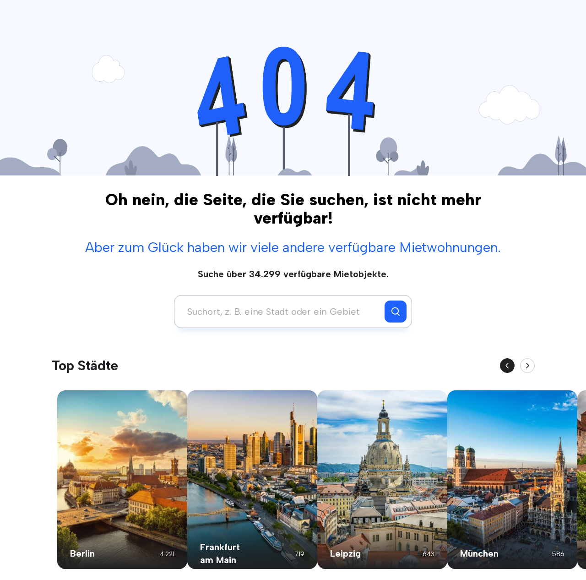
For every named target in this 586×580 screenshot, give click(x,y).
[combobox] (282, 311)
